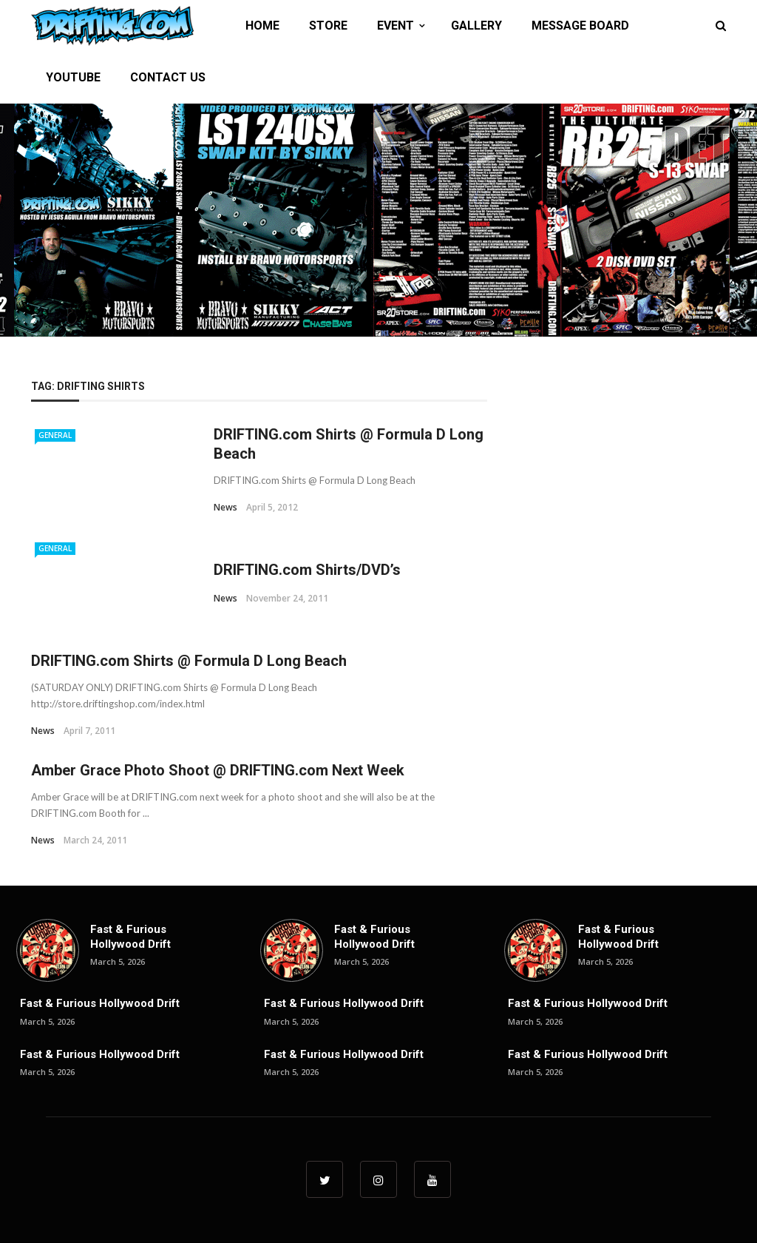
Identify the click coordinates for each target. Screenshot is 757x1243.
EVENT (395, 25)
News (225, 507)
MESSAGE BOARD (580, 25)
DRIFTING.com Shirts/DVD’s (307, 570)
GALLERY (476, 25)
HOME (262, 25)
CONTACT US (168, 77)
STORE (328, 25)
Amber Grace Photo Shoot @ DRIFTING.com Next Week (217, 770)
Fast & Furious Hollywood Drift (130, 937)
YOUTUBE (73, 77)
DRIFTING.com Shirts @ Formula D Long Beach (189, 661)
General (55, 435)
